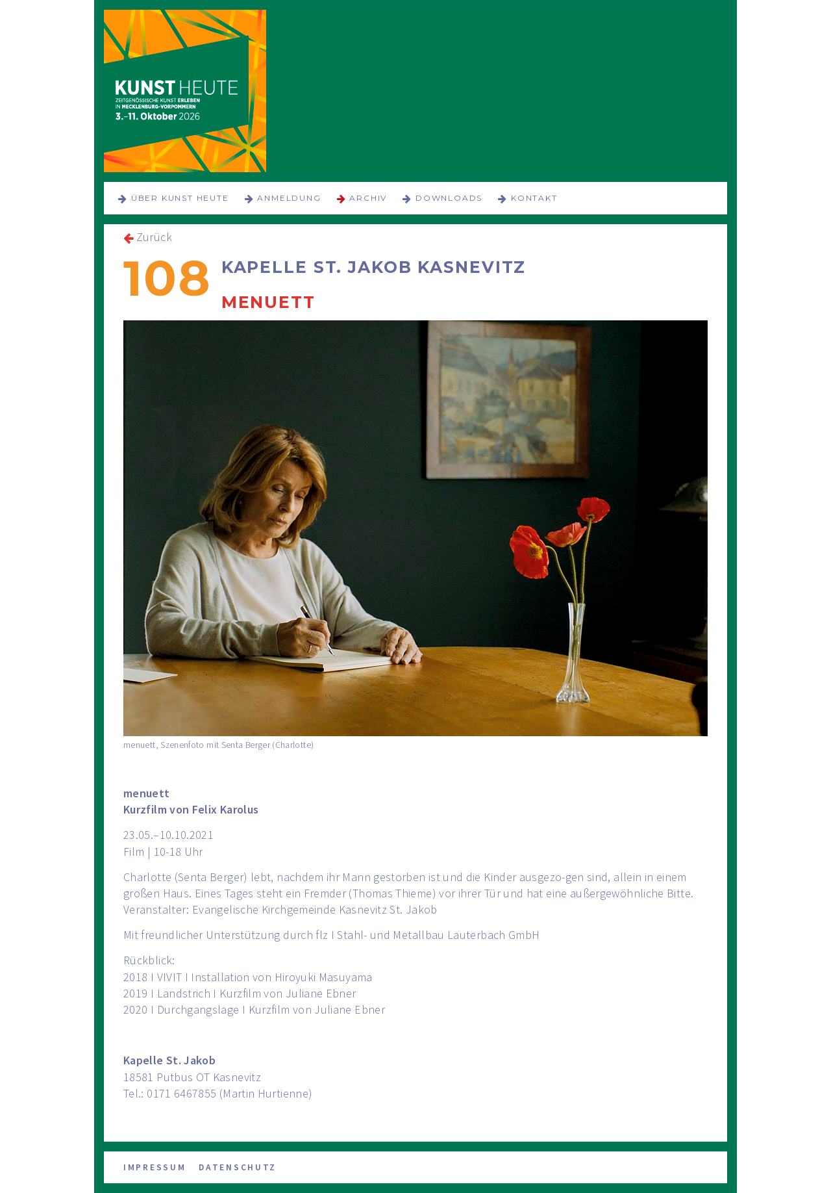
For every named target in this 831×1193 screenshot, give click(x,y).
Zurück (154, 236)
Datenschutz (238, 1167)
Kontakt (534, 198)
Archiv (368, 198)
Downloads (449, 198)
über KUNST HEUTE (180, 198)
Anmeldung (289, 198)
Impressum (154, 1167)
